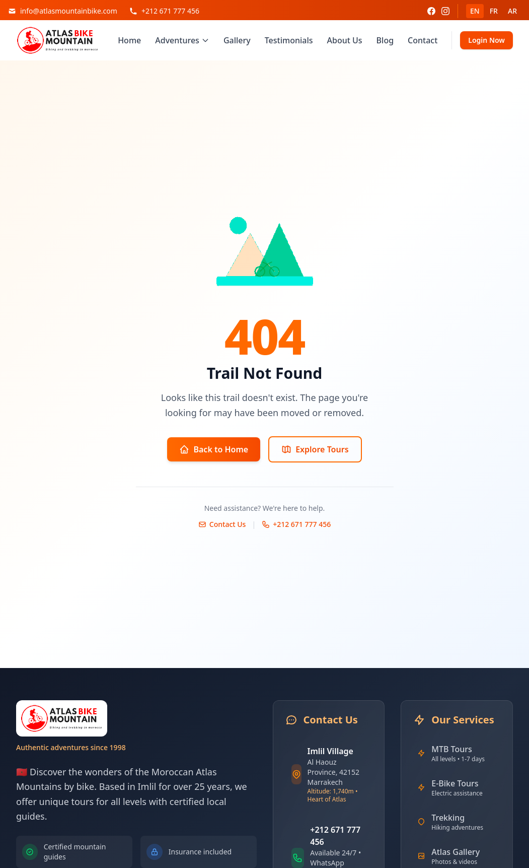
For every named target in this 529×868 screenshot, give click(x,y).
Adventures (182, 40)
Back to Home (213, 449)
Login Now (486, 40)
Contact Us (222, 524)
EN (475, 11)
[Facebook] (431, 11)
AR (512, 11)
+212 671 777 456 (296, 524)
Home (129, 40)
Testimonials (289, 40)
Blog (385, 40)
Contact (422, 40)
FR (494, 11)
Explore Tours (314, 449)
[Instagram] (445, 11)
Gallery (237, 40)
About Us (344, 40)
